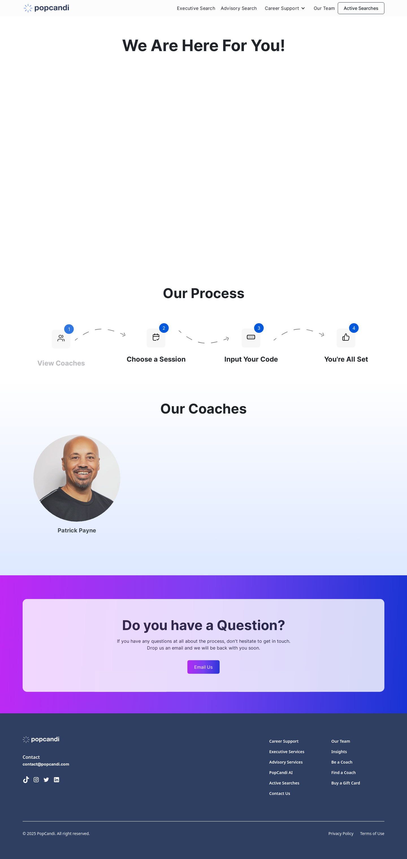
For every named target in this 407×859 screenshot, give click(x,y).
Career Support (284, 741)
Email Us (203, 669)
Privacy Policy (340, 833)
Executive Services (286, 751)
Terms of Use (372, 833)
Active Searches (361, 8)
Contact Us (279, 793)
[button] (285, 8)
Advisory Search (239, 8)
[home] (46, 8)
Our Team (324, 8)
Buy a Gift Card (345, 783)
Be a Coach (341, 762)
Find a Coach (343, 772)
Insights (339, 751)
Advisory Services (286, 762)
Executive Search (196, 8)
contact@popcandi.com (46, 764)
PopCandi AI (281, 772)
